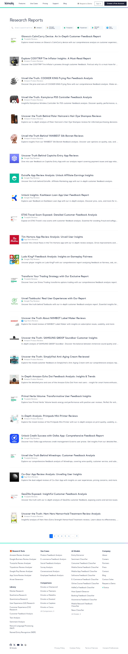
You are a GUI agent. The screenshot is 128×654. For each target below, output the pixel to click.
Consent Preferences (110, 648)
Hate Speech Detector (80, 591)
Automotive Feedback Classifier (84, 600)
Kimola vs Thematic (48, 591)
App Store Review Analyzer (20, 575)
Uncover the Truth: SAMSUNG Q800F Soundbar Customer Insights (59, 337)
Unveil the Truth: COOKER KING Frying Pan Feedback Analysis (57, 78)
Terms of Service (91, 648)
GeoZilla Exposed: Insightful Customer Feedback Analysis (54, 493)
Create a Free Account (115, 4)
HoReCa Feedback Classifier (82, 587)
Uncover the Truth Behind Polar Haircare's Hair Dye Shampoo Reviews (61, 116)
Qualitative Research (18, 595)
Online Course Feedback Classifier (85, 583)
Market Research (16, 591)
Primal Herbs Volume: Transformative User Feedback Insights (56, 396)
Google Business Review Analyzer (23, 559)
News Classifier (77, 610)
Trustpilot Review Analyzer (20, 563)
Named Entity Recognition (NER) (23, 632)
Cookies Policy (75, 648)
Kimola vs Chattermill (49, 587)
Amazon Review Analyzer (20, 555)
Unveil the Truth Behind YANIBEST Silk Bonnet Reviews (52, 135)
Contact (105, 571)
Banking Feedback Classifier (82, 596)
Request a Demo (108, 583)
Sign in (98, 4)
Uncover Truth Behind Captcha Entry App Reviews (49, 155)
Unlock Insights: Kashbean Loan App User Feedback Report (55, 195)
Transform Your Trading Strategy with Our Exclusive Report (55, 276)
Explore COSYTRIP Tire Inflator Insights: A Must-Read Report (56, 58)
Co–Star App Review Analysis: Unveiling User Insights (51, 474)
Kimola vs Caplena (48, 603)
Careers (105, 559)
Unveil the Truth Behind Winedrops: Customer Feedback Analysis (58, 455)
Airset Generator (16, 579)
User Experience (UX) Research (22, 603)
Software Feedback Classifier (83, 575)
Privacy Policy (60, 648)
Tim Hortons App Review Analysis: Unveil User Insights (52, 236)
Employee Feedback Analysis (52, 575)
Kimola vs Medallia (48, 595)
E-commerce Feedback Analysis (53, 559)
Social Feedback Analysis (51, 563)
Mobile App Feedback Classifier (84, 571)
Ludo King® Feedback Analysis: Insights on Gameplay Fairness (56, 256)
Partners (105, 563)
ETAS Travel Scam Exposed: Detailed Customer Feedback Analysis (59, 214)
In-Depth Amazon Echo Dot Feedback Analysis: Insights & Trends (58, 376)
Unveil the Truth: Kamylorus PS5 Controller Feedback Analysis (56, 97)
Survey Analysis (47, 567)
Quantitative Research (19, 599)
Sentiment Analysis (17, 622)
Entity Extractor (77, 555)
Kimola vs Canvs (47, 607)
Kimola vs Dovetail (48, 599)
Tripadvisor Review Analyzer (21, 567)
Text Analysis (15, 618)
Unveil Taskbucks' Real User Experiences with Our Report (53, 298)
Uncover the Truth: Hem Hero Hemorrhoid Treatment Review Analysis (60, 513)
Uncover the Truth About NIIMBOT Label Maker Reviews (53, 318)
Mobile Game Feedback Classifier (85, 567)
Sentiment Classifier (79, 559)
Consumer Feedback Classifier (83, 563)
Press (104, 567)
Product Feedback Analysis (51, 555)
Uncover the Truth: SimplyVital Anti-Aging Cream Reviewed (55, 356)
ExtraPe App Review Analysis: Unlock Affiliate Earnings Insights (57, 175)
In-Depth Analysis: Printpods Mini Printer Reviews (49, 415)
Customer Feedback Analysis (21, 614)
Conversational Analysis (50, 571)
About (104, 555)
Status (105, 587)
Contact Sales (108, 579)
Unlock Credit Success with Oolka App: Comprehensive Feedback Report (62, 435)
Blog (104, 575)
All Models (76, 614)
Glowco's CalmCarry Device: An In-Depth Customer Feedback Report (61, 36)
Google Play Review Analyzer (21, 571)
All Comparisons (47, 611)
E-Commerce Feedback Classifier (84, 579)
